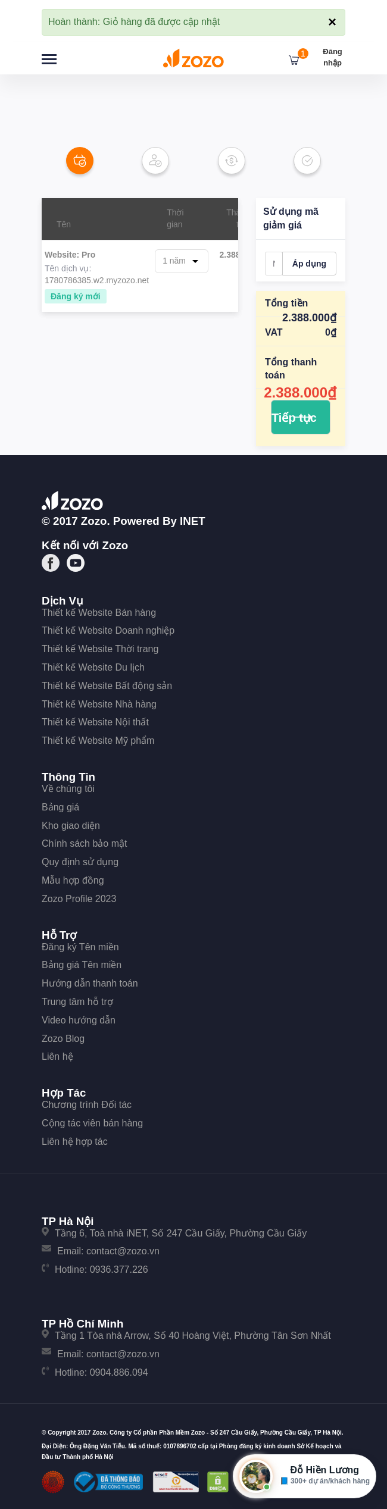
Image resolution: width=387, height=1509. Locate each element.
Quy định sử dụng (80, 862)
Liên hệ (57, 1056)
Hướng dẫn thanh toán (90, 983)
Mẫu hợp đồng (73, 880)
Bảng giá (60, 807)
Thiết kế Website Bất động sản (107, 686)
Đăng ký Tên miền (80, 947)
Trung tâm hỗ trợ (77, 1002)
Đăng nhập (332, 57)
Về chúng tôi (68, 789)
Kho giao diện (71, 826)
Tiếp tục (294, 417)
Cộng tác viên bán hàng (92, 1123)
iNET (192, 521)
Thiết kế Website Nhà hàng (99, 704)
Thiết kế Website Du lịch (93, 667)
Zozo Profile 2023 (79, 899)
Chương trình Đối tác (87, 1105)
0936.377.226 (119, 1269)
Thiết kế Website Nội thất (95, 722)
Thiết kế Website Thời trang (100, 649)
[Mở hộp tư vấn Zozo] (304, 1476)
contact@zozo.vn (123, 1251)
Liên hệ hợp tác (75, 1142)
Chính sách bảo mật (84, 843)
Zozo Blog (63, 1039)
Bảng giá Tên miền (81, 965)
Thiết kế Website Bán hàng (99, 613)
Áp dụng (309, 263)
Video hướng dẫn (79, 1020)
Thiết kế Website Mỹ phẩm (98, 740)
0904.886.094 (119, 1372)
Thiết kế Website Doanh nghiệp (108, 630)
